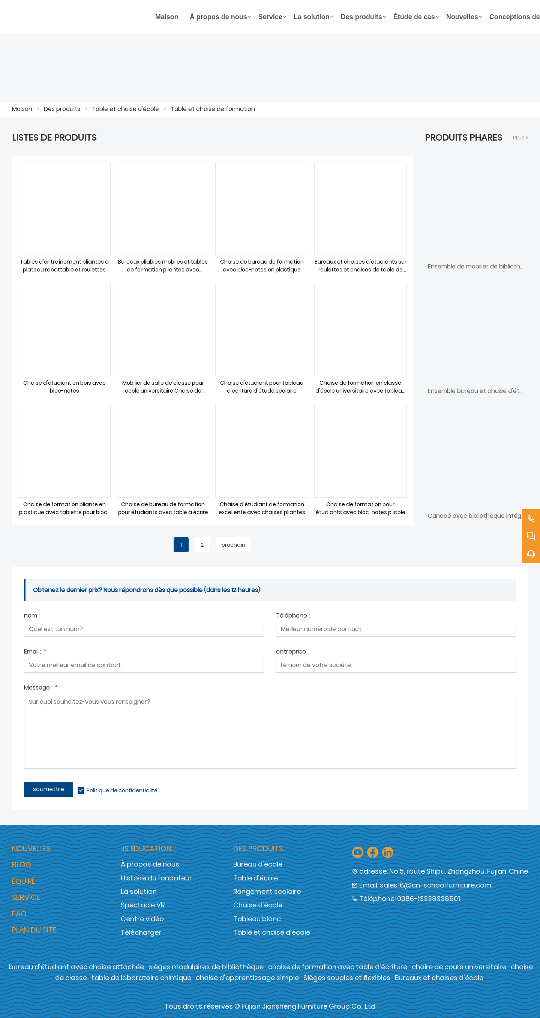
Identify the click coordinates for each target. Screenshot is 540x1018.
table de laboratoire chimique (141, 977)
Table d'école (255, 878)
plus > (520, 137)
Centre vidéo (142, 919)
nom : (32, 616)
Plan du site (34, 930)
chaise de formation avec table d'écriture (337, 967)
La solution (139, 891)
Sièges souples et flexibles (346, 977)
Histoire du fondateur (156, 878)
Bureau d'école (257, 864)
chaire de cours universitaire (459, 967)
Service (26, 897)
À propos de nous (150, 864)
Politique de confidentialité (122, 790)
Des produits (62, 109)
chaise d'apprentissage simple (247, 977)
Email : (35, 652)
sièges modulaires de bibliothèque (206, 967)
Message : (40, 688)
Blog (22, 864)
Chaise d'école (257, 905)
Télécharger (141, 932)
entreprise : (292, 652)
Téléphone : (293, 616)
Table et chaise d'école (125, 109)
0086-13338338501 (428, 898)
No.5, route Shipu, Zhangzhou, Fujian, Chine (458, 871)
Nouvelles (31, 848)
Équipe (24, 881)
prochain (233, 545)
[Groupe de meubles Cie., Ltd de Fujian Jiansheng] (81, 17)
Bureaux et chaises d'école (439, 977)
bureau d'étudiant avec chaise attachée (76, 967)
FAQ (19, 914)
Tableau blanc (257, 919)
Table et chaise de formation (213, 109)
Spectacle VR (143, 905)
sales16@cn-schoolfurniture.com (436, 885)
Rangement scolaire (267, 891)
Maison (22, 109)
